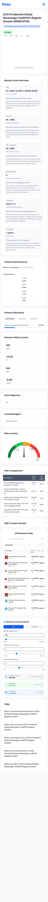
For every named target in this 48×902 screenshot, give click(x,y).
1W (5, 36)
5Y (22, 36)
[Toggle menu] (44, 4)
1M (11, 36)
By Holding (10, 319)
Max (27, 36)
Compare (7, 32)
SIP (13, 627)
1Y (16, 36)
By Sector (22, 319)
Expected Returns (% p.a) (11, 659)
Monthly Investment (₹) (10, 631)
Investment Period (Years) (11, 645)
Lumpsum (34, 627)
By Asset (34, 319)
